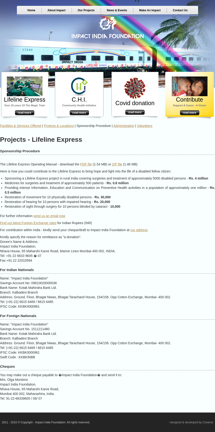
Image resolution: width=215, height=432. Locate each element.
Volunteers (144, 126)
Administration (123, 126)
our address (139, 230)
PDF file (86, 164)
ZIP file (117, 164)
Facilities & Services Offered (20, 126)
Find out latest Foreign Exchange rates (28, 223)
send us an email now (49, 216)
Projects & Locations (59, 126)
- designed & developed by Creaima (190, 422)
